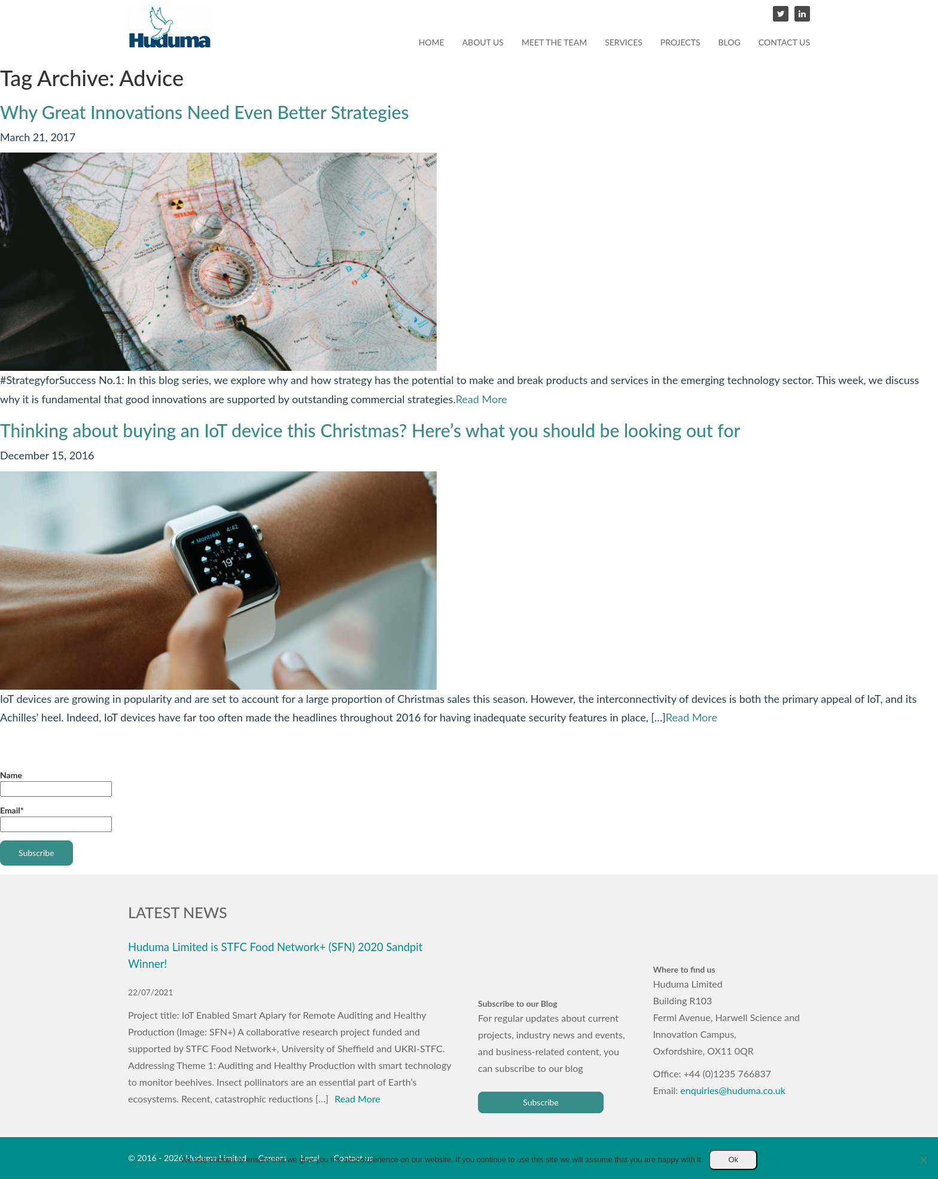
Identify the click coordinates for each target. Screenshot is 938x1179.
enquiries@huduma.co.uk (732, 1090)
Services (623, 42)
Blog (729, 42)
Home (431, 42)
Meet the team (554, 42)
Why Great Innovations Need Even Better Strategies (204, 112)
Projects (680, 42)
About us (483, 42)
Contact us (784, 42)
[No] (923, 1160)
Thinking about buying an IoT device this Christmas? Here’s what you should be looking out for (370, 430)
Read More (481, 399)
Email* (56, 818)
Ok (733, 1159)
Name (56, 783)
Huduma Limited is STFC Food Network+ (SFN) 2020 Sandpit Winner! (275, 955)
